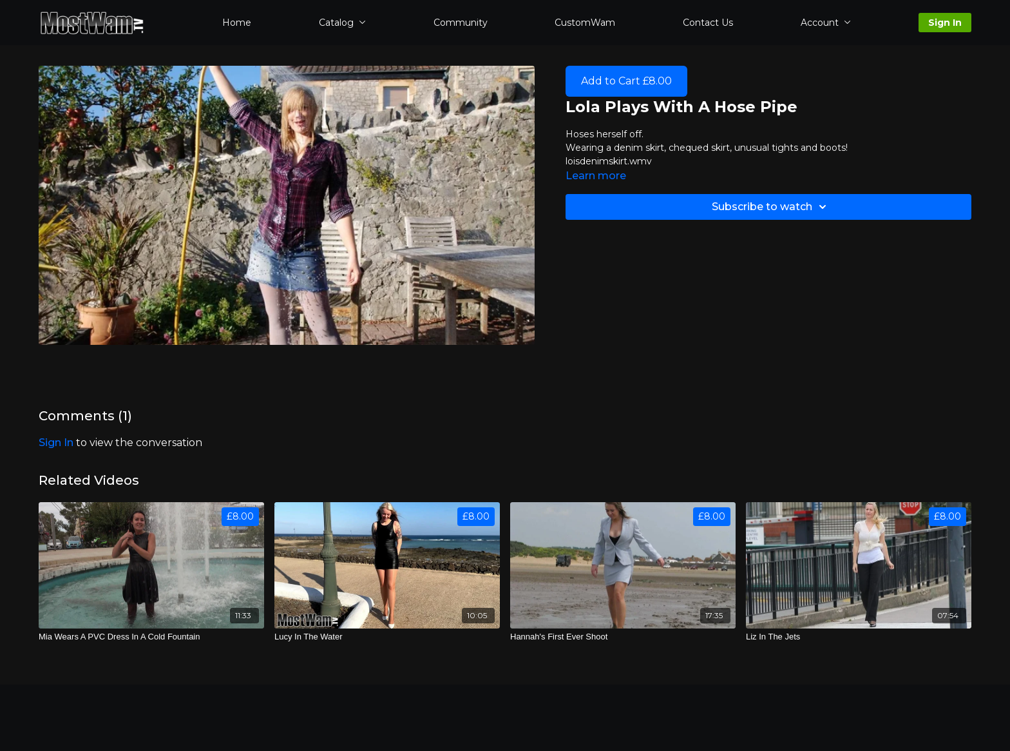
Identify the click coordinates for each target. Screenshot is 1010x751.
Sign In (945, 22)
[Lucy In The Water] (387, 636)
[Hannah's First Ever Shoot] (623, 636)
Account (826, 22)
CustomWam (585, 22)
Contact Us (708, 22)
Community (461, 22)
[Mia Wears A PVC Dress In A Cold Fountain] (151, 636)
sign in (56, 442)
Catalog (342, 22)
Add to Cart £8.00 (626, 81)
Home (236, 22)
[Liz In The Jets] (858, 636)
